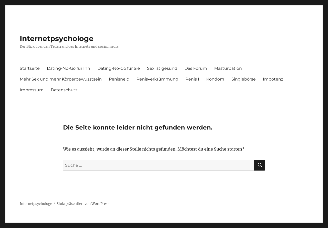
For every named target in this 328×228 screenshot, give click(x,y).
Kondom (215, 79)
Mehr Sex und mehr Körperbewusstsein (61, 79)
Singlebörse (243, 79)
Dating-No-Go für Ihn (68, 68)
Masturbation (228, 68)
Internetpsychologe (57, 38)
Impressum (32, 89)
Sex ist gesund (162, 68)
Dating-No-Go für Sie (118, 68)
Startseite (30, 68)
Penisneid (119, 79)
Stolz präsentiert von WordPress (83, 204)
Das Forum (195, 68)
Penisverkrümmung (157, 79)
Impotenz (273, 79)
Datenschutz (64, 89)
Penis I (192, 79)
